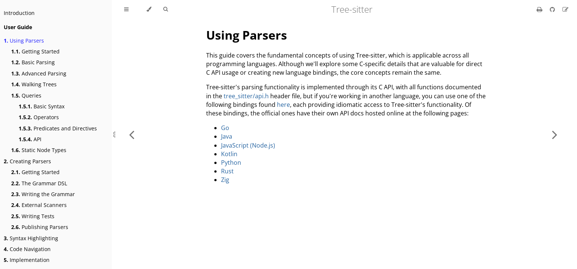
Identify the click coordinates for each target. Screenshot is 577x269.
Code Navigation (27, 249)
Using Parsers (24, 40)
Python (231, 162)
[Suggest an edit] (565, 9)
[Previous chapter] (131, 134)
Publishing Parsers (39, 227)
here (283, 105)
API (30, 139)
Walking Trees (34, 84)
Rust (227, 171)
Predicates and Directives (58, 128)
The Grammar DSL (39, 183)
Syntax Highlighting (31, 238)
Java (226, 136)
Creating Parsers (27, 161)
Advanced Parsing (38, 73)
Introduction (19, 12)
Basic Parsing (33, 62)
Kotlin (229, 154)
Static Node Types (38, 150)
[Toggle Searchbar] (165, 9)
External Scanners (39, 204)
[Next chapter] (554, 134)
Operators (39, 117)
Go (225, 128)
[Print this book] (540, 9)
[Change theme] (149, 9)
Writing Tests (32, 216)
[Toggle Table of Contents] (126, 9)
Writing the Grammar (43, 194)
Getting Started (35, 51)
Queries (26, 95)
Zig (225, 180)
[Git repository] (553, 9)
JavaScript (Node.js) (248, 145)
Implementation (27, 259)
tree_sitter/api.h (246, 96)
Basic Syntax (41, 106)
